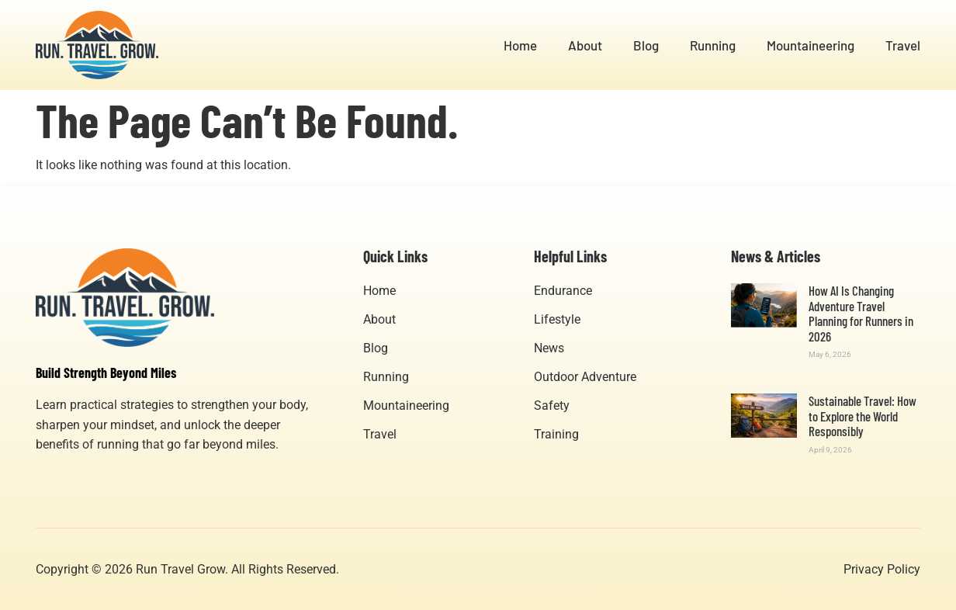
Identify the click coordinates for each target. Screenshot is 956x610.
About (585, 45)
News (549, 348)
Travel (902, 45)
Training (556, 434)
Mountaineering (810, 45)
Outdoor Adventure (585, 376)
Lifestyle (557, 319)
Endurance (563, 290)
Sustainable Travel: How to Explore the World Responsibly (862, 415)
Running (713, 45)
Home (520, 45)
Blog (646, 45)
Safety (552, 405)
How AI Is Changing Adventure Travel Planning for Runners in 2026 (861, 313)
